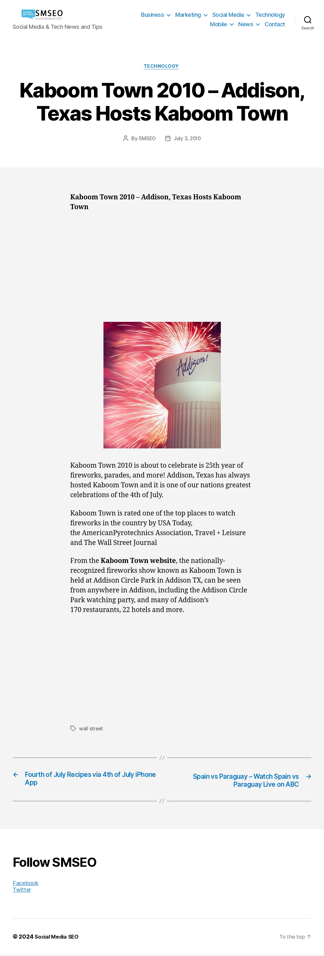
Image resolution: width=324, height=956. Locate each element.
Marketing (188, 14)
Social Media (228, 14)
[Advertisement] (162, 266)
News (245, 24)
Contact (275, 24)
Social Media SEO (58, 938)
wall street (91, 729)
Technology (270, 14)
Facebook (26, 884)
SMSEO (146, 139)
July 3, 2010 (187, 139)
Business (152, 14)
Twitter (22, 891)
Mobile (218, 24)
